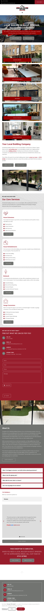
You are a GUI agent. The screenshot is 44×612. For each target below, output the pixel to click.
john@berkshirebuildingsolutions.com (9, 3)
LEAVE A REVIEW (22, 541)
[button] (22, 13)
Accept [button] (20, 609)
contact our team (33, 157)
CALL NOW (39, 2)
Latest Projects (9, 459)
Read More (8, 234)
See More (36, 59)
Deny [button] (12, 609)
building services (12, 151)
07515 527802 (5, 1)
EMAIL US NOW (28, 38)
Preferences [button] (4, 609)
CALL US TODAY (15, 38)
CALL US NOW (15, 560)
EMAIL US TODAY (28, 560)
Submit (6, 396)
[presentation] (12, 390)
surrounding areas (13, 149)
